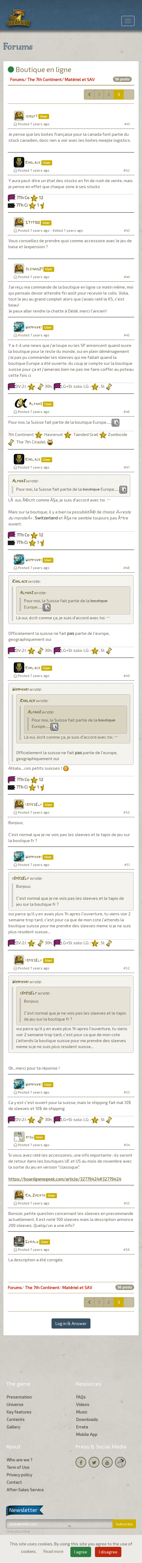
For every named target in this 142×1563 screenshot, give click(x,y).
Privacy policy (19, 1474)
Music (81, 1411)
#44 (127, 277)
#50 (126, 812)
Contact (14, 1482)
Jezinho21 (34, 269)
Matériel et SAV (80, 79)
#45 (127, 335)
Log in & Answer (71, 1323)
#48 (126, 568)
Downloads (87, 1419)
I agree (80, 1551)
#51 (127, 865)
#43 (127, 230)
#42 (126, 170)
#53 (127, 1092)
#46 (126, 412)
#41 (127, 124)
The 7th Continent (44, 79)
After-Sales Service (25, 1489)
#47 (127, 467)
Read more (53, 1551)
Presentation (19, 1396)
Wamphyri (33, 327)
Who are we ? (19, 1459)
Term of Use (18, 1467)
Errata (82, 1426)
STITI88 (32, 223)
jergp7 (31, 116)
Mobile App (86, 1434)
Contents (16, 1419)
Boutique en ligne (39, 69)
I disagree (108, 1551)
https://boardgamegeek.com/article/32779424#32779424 (64, 1178)
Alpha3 (35, 404)
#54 (127, 1145)
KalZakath (35, 1195)
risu (29, 1137)
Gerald (31, 1242)
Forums (17, 79)
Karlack (32, 163)
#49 (126, 676)
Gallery (13, 1426)
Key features (19, 1411)
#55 (127, 1203)
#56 (126, 1249)
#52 (126, 968)
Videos (82, 1404)
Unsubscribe (18, 1531)
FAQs (81, 1396)
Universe (15, 1404)
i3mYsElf (33, 805)
